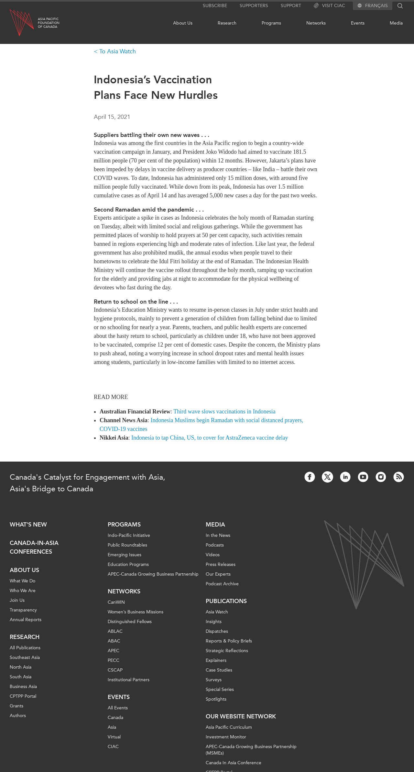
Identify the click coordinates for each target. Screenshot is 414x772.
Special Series (220, 689)
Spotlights (216, 699)
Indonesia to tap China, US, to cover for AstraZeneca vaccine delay (209, 437)
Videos (213, 555)
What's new (28, 524)
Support (291, 5)
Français (376, 6)
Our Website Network (241, 716)
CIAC (113, 746)
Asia (112, 727)
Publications (226, 601)
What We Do (22, 581)
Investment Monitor (226, 737)
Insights (214, 621)
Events (358, 23)
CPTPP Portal (23, 696)
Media (396, 23)
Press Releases (220, 564)
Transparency (23, 610)
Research (227, 23)
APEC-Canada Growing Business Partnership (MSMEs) (251, 750)
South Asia (20, 677)
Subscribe (215, 5)
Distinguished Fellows (130, 621)
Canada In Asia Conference (233, 763)
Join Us (17, 600)
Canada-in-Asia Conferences (34, 547)
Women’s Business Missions (135, 612)
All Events (118, 708)
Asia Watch (217, 612)
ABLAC (115, 631)
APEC (113, 650)
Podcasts (215, 545)
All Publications (25, 648)
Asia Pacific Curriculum (229, 727)
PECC (113, 660)
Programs (271, 23)
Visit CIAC (329, 6)
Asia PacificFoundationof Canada (49, 23)
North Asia (20, 667)
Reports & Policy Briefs (229, 641)
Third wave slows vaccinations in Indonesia (224, 411)
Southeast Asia (25, 657)
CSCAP (115, 670)
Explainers (216, 660)
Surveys (214, 680)
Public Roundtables (127, 545)
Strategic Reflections (227, 650)
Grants (16, 706)
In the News (218, 535)
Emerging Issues (124, 555)
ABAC (114, 641)
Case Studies (219, 670)
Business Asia (23, 686)
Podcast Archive (222, 584)
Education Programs (128, 564)
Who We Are (23, 590)
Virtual (114, 737)
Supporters (254, 5)
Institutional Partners (128, 680)
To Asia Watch (117, 51)
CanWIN (116, 602)
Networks (316, 23)
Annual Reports (25, 619)
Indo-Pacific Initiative (129, 535)
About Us (182, 23)
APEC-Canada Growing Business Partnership (153, 574)
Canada (115, 717)
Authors (18, 715)
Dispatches (217, 631)
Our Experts (218, 574)
